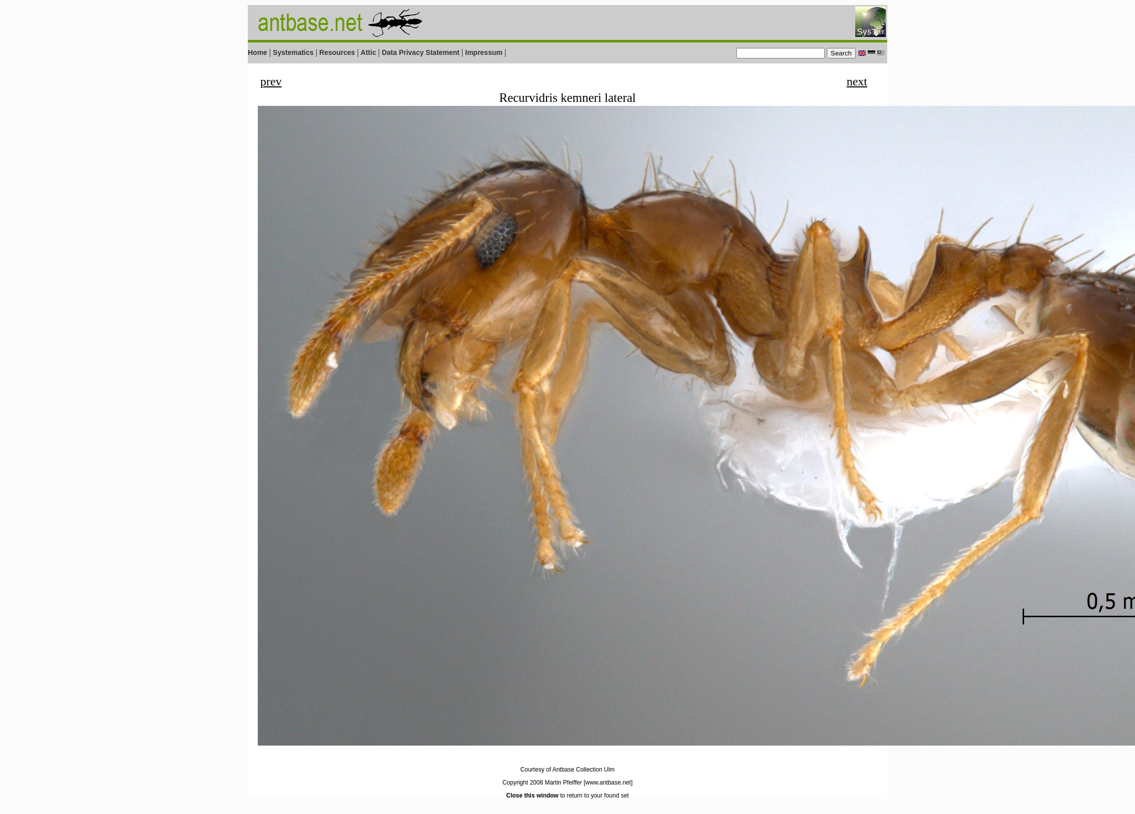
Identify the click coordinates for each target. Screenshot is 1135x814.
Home (257, 52)
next (857, 81)
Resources (337, 52)
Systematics (293, 52)
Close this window (532, 795)
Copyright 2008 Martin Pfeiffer (542, 782)
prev (271, 81)
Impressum (484, 52)
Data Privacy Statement (421, 52)
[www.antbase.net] (607, 782)
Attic (368, 52)
